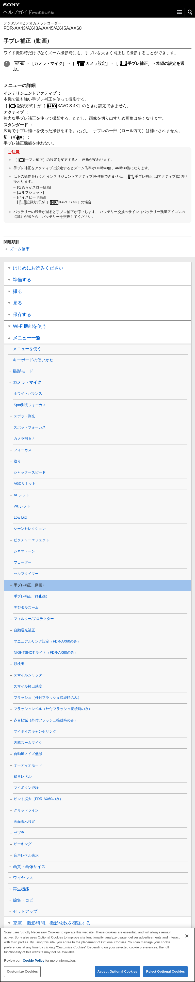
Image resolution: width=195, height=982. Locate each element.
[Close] (186, 939)
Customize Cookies (22, 975)
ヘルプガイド (28, 12)
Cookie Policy (34, 964)
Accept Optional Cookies (117, 975)
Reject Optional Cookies (165, 975)
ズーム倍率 (19, 249)
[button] (190, 12)
